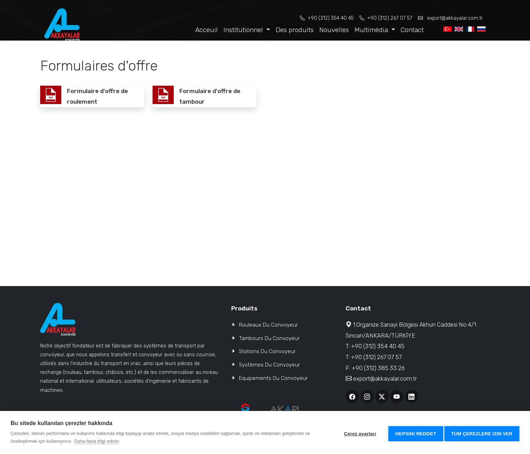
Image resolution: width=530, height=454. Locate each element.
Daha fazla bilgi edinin (96, 441)
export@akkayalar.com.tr (450, 18)
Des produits (295, 30)
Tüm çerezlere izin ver (481, 432)
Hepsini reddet (413, 432)
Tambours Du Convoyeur (269, 338)
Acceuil (206, 30)
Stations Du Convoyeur (267, 351)
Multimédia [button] (372, 30)
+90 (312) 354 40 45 (327, 18)
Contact (412, 30)
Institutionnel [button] (244, 30)
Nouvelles (334, 30)
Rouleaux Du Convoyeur (268, 325)
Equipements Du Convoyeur (273, 378)
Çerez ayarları (357, 432)
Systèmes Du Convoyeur (269, 365)
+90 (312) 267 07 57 (385, 18)
